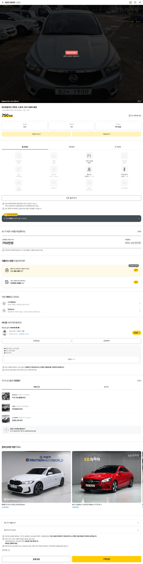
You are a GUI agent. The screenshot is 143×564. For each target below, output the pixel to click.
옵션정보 (25, 147)
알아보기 (71, 270)
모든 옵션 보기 (71, 198)
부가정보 (118, 147)
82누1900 (13, 2)
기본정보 (71, 147)
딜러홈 (136, 333)
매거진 (106, 387)
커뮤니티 (37, 387)
